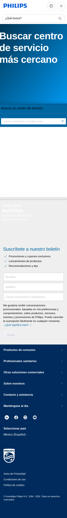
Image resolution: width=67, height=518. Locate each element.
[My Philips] (51, 6)
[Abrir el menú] (61, 6)
